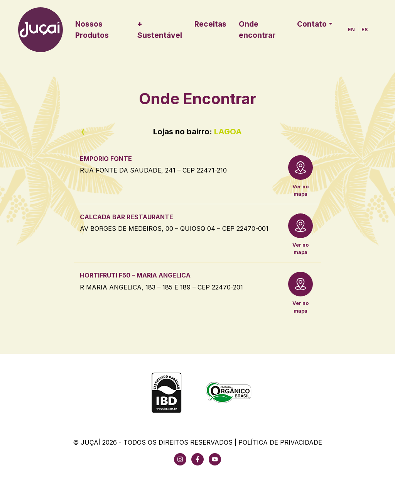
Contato (312, 24)
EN (351, 29)
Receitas (210, 24)
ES (364, 29)
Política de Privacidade (280, 442)
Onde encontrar (257, 29)
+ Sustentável (159, 29)
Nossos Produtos (92, 29)
